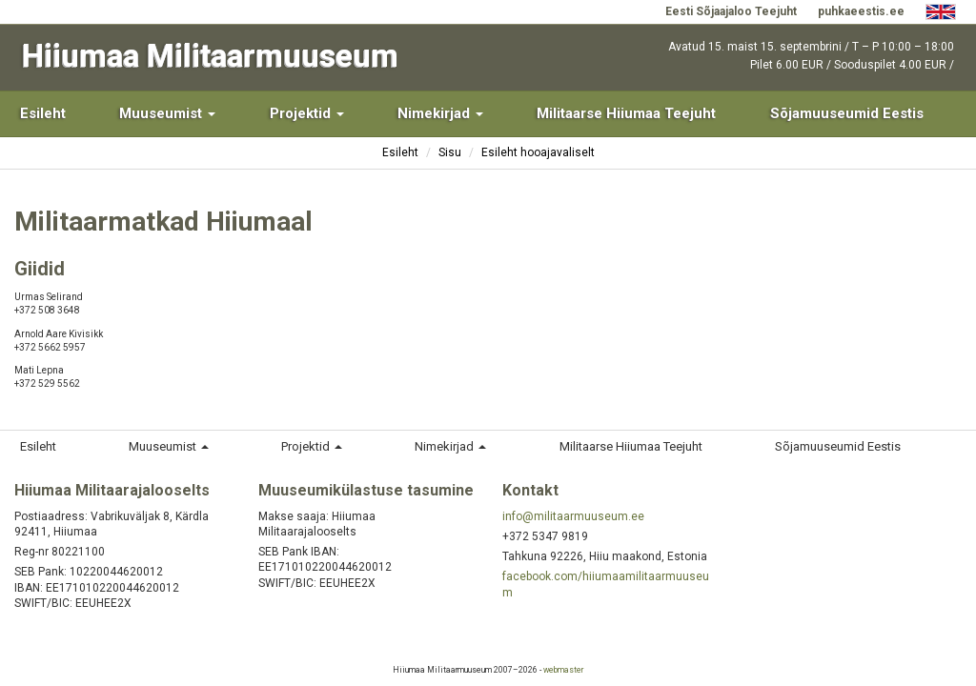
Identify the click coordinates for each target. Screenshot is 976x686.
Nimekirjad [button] (440, 113)
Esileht (43, 113)
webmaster (563, 670)
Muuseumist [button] (167, 113)
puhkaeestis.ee (861, 11)
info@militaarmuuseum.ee (573, 516)
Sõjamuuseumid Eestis (847, 113)
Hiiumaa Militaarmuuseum (210, 55)
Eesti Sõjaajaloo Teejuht (731, 11)
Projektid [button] (307, 113)
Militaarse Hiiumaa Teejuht (626, 113)
